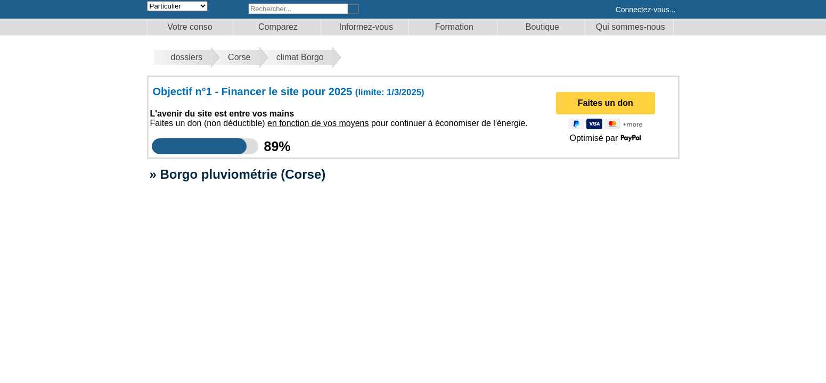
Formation (454, 26)
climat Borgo (300, 57)
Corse (239, 57)
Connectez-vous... (646, 9)
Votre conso (189, 26)
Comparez (278, 26)
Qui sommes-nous (630, 26)
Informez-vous (366, 26)
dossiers (187, 57)
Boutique (542, 26)
